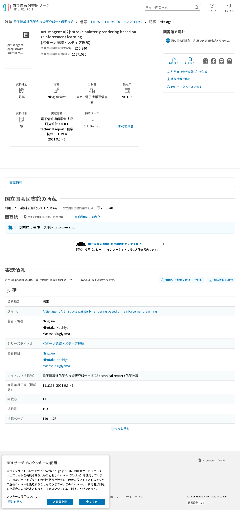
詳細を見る (15, 502)
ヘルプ (212, 7)
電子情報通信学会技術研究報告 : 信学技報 (44, 21)
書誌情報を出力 (179, 79)
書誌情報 (15, 182)
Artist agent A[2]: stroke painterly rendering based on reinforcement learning (100, 311)
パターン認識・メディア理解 (63, 343)
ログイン (228, 7)
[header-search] (173, 7)
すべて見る (126, 126)
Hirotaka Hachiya (55, 359)
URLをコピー (190, 61)
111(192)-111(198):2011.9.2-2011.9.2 (115, 21)
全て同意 (91, 502)
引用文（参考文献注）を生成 (187, 72)
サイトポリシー (136, 497)
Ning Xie (49, 353)
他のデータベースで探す (184, 87)
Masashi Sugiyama (56, 365)
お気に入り (174, 61)
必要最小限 (60, 502)
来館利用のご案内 (88, 216)
